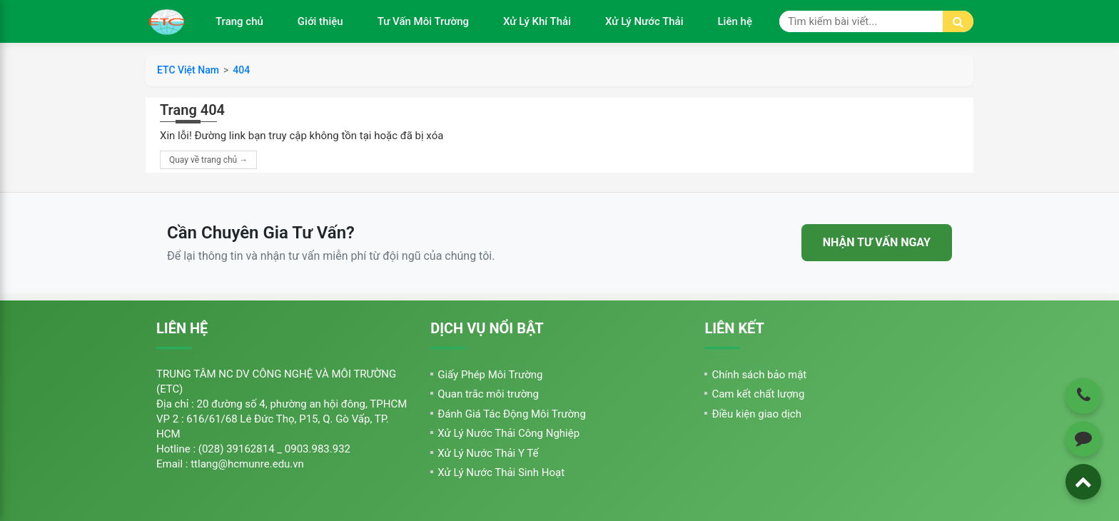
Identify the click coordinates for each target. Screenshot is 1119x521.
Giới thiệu (320, 21)
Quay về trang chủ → (208, 160)
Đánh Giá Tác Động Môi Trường (511, 414)
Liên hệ (735, 21)
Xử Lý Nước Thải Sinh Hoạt (500, 472)
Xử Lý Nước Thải (644, 21)
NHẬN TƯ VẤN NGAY (877, 242)
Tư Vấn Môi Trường (423, 21)
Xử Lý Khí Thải (537, 21)
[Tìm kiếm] (958, 21)
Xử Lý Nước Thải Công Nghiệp (508, 433)
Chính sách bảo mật (759, 374)
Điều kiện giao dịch (756, 414)
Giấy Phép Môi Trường (489, 374)
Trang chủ (239, 21)
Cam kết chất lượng (758, 394)
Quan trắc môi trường (488, 394)
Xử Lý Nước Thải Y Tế (487, 453)
